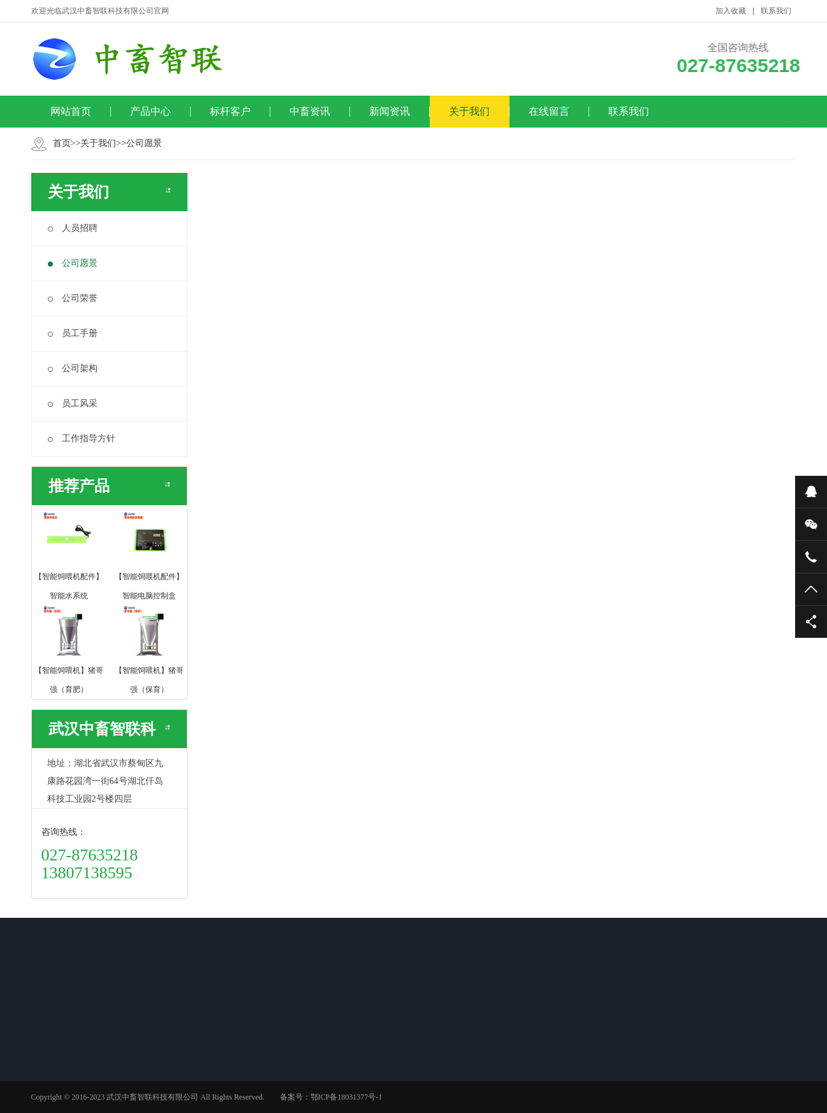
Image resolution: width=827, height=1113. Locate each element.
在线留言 (549, 111)
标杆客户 (230, 111)
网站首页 (70, 111)
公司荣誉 (73, 298)
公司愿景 (144, 143)
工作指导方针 (81, 438)
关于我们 (469, 111)
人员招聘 (73, 228)
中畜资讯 (309, 111)
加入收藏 (730, 10)
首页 (62, 143)
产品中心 (150, 111)
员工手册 (73, 333)
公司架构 (73, 368)
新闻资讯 (389, 111)
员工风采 (73, 403)
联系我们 (776, 10)
